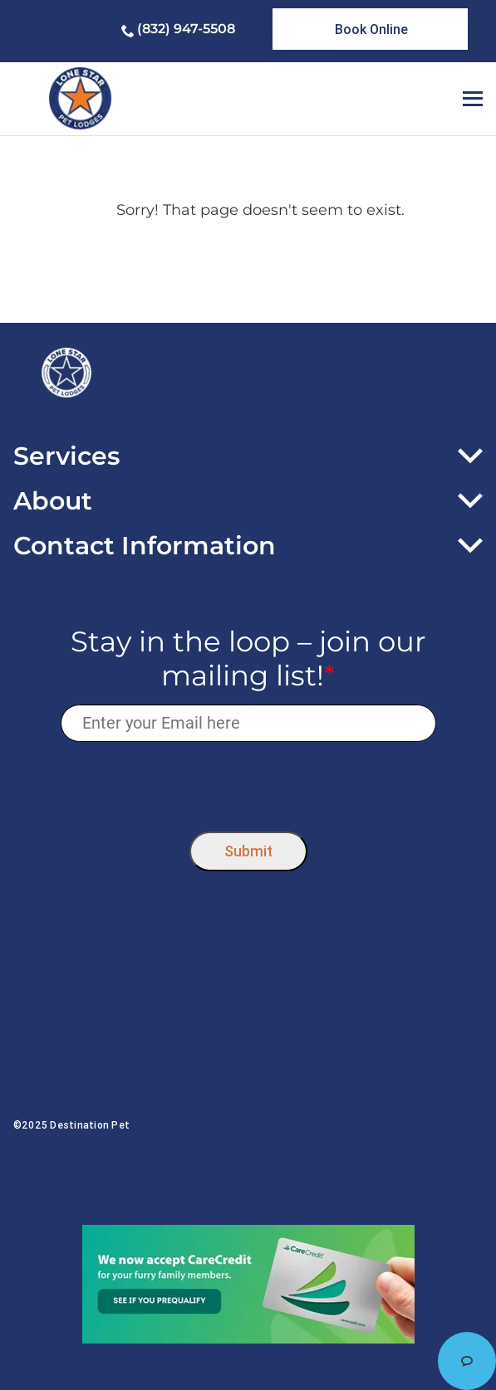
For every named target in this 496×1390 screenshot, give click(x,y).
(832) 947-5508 (186, 29)
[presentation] (248, 783)
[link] (370, 29)
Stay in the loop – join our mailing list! (248, 659)
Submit (248, 851)
